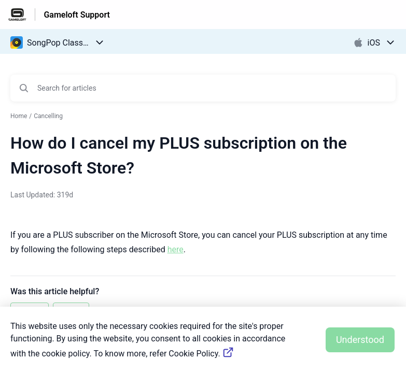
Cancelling (48, 116)
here (175, 249)
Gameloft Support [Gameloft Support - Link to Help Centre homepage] (77, 15)
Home (18, 116)
